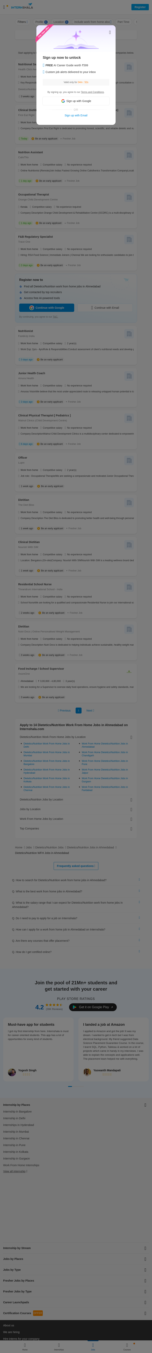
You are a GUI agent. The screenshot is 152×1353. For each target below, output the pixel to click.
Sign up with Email (76, 115)
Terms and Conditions (92, 92)
